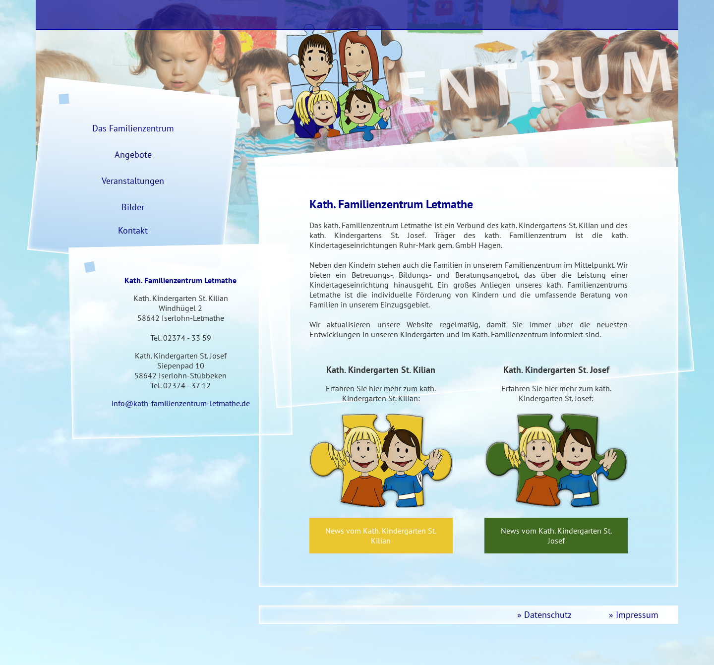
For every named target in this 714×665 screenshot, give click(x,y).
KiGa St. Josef (619, 14)
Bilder (132, 207)
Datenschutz (548, 614)
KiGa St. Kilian (491, 14)
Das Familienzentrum (349, 14)
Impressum (637, 614)
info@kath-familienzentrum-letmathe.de (181, 403)
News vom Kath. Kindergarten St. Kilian (380, 535)
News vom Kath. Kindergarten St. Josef (556, 535)
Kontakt (133, 230)
